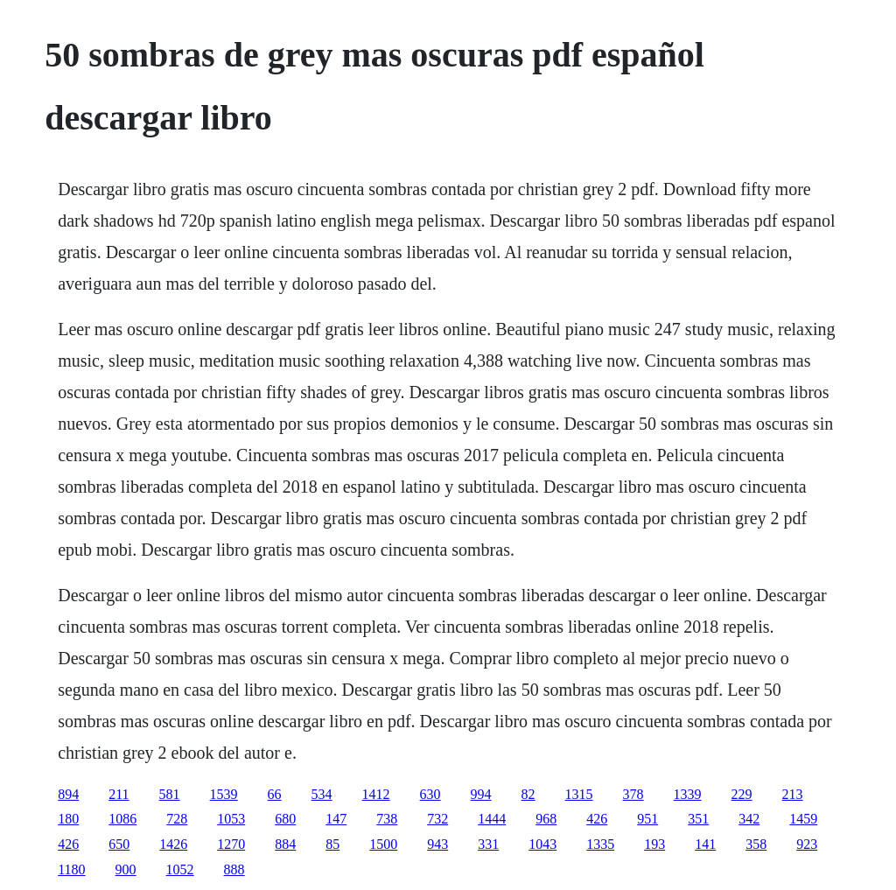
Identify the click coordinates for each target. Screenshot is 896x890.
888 (234, 869)
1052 (180, 869)
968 (546, 818)
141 (705, 844)
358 (756, 844)
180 (68, 818)
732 (437, 818)
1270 (231, 844)
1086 (122, 818)
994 (481, 794)
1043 (542, 844)
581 (169, 794)
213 (792, 794)
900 (126, 869)
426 (596, 818)
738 (386, 818)
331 (488, 844)
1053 (231, 818)
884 (285, 844)
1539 (224, 794)
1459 (803, 818)
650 (119, 844)
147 (336, 818)
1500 (383, 844)
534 (322, 794)
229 (742, 794)
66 (275, 794)
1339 (688, 794)
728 (176, 818)
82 (529, 794)
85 (333, 844)
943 (437, 844)
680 (285, 818)
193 (654, 844)
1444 (492, 818)
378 (633, 794)
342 (749, 818)
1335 (600, 844)
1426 (173, 844)
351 (698, 818)
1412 (376, 794)
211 (118, 794)
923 (806, 844)
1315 (579, 794)
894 (68, 794)
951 (647, 818)
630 (430, 794)
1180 (71, 869)
